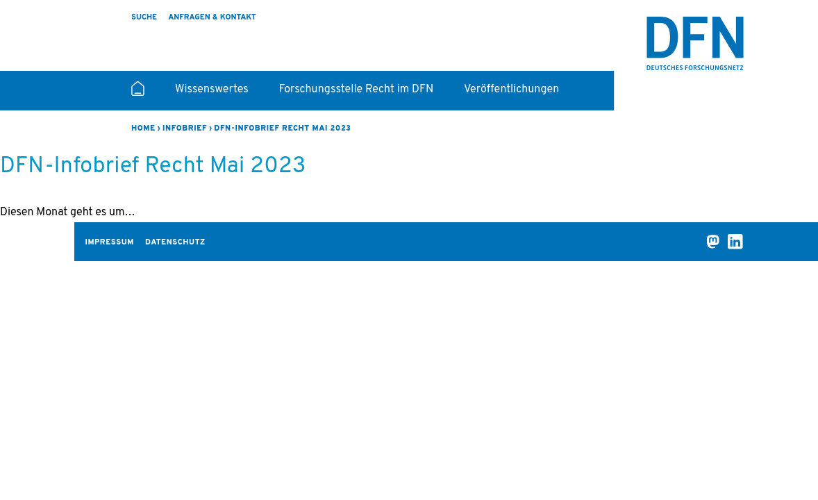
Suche (144, 17)
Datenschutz (175, 242)
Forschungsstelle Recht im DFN (356, 90)
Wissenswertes (212, 90)
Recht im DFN (695, 44)
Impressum (109, 242)
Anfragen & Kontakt (212, 17)
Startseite (137, 94)
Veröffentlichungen (511, 90)
